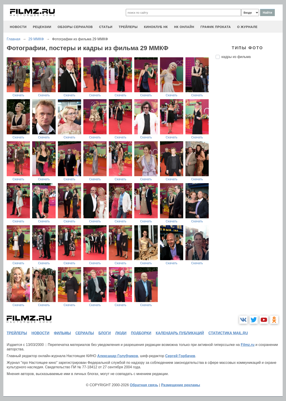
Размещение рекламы (180, 385)
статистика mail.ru (228, 333)
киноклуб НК (156, 27)
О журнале (247, 27)
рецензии (42, 27)
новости (18, 27)
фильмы (62, 333)
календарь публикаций (180, 333)
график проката (215, 27)
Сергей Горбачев (180, 356)
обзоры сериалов (75, 27)
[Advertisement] (249, 137)
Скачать (18, 95)
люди (120, 333)
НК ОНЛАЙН (184, 27)
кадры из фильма (236, 57)
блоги (104, 333)
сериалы (84, 333)
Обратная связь (144, 385)
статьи (105, 27)
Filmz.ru (247, 345)
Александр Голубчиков (117, 356)
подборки (141, 333)
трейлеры (128, 27)
